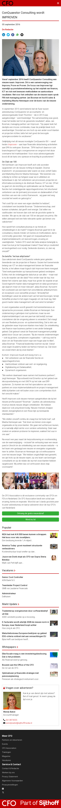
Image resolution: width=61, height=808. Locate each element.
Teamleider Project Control (14, 585)
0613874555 (11, 720)
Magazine (6, 756)
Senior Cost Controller (12, 577)
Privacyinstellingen (10, 785)
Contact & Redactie (10, 768)
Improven (12, 144)
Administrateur (9, 593)
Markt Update (9, 604)
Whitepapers (9, 646)
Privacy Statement (10, 776)
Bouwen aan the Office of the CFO (18, 665)
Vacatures (7, 570)
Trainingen (6, 752)
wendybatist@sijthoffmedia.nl (19, 723)
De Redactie (7, 29)
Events (5, 744)
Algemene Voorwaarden (12, 781)
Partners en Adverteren (12, 740)
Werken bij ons (8, 772)
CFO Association (9, 748)
